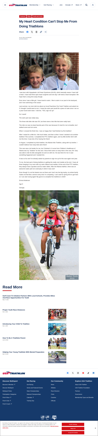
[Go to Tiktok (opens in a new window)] (88, 373)
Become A (9, 384)
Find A (7, 397)
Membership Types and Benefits (84, 397)
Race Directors (55, 391)
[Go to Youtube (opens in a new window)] (83, 373)
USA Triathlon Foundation (82, 387)
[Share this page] (45, 32)
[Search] (86, 5)
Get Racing (49, 5)
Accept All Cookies (73, 432)
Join (61, 5)
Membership (35, 5)
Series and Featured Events (35, 387)
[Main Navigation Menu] (5, 5)
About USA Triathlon (81, 384)
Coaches (53, 397)
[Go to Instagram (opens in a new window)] (78, 373)
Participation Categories (9, 394)
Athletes (53, 387)
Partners (77, 391)
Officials (53, 400)
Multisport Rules (7, 391)
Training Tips (30, 400)
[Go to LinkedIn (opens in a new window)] (93, 373)
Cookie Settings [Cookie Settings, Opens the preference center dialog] (73, 424)
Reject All (73, 428)
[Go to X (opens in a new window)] (73, 373)
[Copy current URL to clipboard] (41, 32)
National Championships (34, 394)
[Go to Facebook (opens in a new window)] (68, 373)
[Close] (95, 428)
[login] (92, 5)
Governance (78, 394)
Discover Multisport (8, 387)
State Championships (33, 391)
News (52, 384)
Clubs (52, 394)
